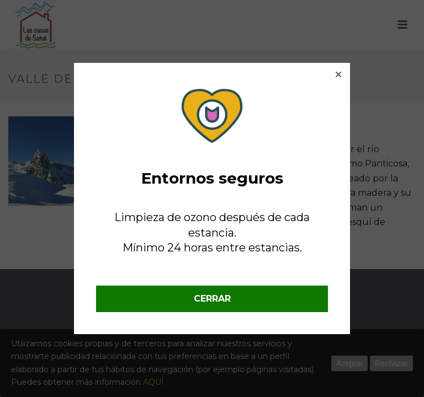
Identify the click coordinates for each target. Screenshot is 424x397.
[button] (338, 74)
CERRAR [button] (212, 298)
